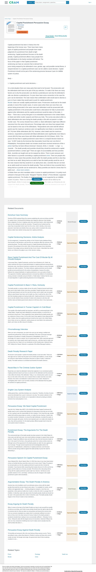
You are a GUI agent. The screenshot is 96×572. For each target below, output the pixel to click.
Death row (65, 554)
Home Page (8, 18)
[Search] (67, 2)
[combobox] (31, 2)
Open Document (22, 32)
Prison (9, 554)
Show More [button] (37, 179)
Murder (10, 102)
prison (10, 146)
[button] (6, 2)
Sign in (90, 2)
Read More (83, 221)
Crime (36, 556)
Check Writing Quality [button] (37, 183)
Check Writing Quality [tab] (61, 36)
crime (48, 155)
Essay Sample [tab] (50, 36)
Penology (37, 554)
